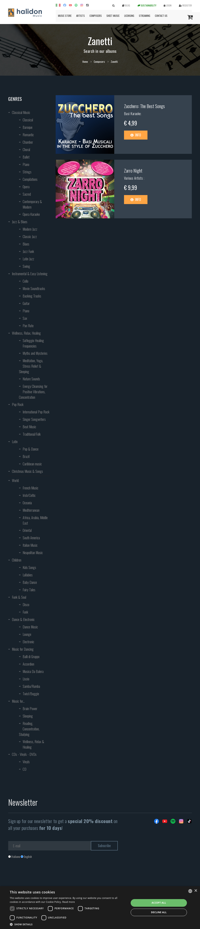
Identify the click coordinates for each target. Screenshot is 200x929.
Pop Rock (17, 404)
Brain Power (30, 708)
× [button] (195, 890)
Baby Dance (30, 582)
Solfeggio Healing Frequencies (33, 343)
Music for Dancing (23, 649)
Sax (25, 318)
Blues (26, 243)
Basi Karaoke (132, 113)
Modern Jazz (30, 229)
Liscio (26, 678)
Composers (95, 16)
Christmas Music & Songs (27, 471)
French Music (30, 487)
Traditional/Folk (32, 434)
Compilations (30, 179)
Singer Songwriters (34, 419)
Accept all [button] (159, 902)
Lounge (27, 634)
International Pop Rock (36, 411)
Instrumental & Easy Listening (29, 273)
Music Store (64, 16)
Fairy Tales (29, 589)
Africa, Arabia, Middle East (35, 520)
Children (16, 560)
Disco (26, 604)
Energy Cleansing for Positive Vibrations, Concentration (33, 392)
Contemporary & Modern (32, 204)
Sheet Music (113, 16)
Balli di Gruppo (31, 656)
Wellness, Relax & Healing (33, 744)
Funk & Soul (19, 597)
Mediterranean (31, 510)
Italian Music (30, 545)
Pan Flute (28, 325)
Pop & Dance (30, 449)
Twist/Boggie (31, 693)
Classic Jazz (30, 236)
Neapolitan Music (33, 552)
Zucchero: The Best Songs (144, 105)
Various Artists (134, 178)
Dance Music (30, 626)
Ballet (26, 156)
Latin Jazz (28, 258)
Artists (80, 16)
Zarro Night (133, 170)
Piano (26, 164)
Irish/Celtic (29, 495)
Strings (27, 171)
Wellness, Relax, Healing (26, 333)
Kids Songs (29, 567)
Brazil (26, 456)
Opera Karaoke (31, 214)
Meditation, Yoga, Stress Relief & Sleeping (31, 366)
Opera (26, 186)
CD (24, 769)
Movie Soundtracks (34, 288)
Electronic (28, 641)
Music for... (18, 701)
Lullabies (28, 574)
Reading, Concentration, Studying (29, 729)
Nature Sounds (31, 378)
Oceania (27, 502)
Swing (26, 266)
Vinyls (26, 761)
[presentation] (38, 874)
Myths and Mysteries (35, 353)
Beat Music (29, 426)
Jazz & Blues (19, 221)
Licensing (129, 16)
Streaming (144, 16)
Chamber (28, 142)
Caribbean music (32, 463)
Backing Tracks (32, 295)
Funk (25, 612)
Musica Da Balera (33, 671)
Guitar (26, 303)
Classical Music (21, 112)
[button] (68, 924)
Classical (28, 119)
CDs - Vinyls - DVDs (24, 754)
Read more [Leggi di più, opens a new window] (68, 902)
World (15, 480)
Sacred (27, 194)
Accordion (28, 664)
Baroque (27, 127)
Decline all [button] (159, 912)
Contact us (161, 16)
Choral (26, 149)
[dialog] (100, 907)
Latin (15, 441)
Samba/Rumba (31, 686)
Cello (25, 281)
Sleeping (28, 715)
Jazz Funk (28, 251)
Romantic (28, 134)
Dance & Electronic (23, 619)
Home (85, 62)
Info (135, 134)
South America (31, 537)
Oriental (27, 530)
